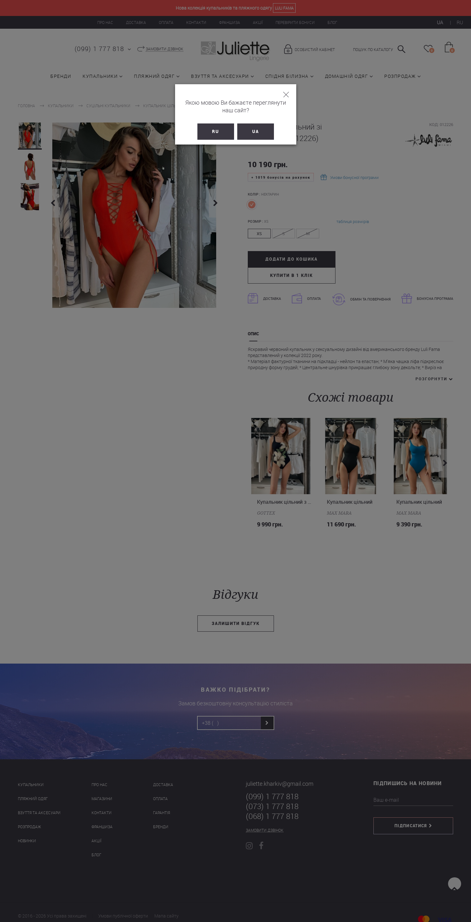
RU (215, 124)
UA (255, 124)
